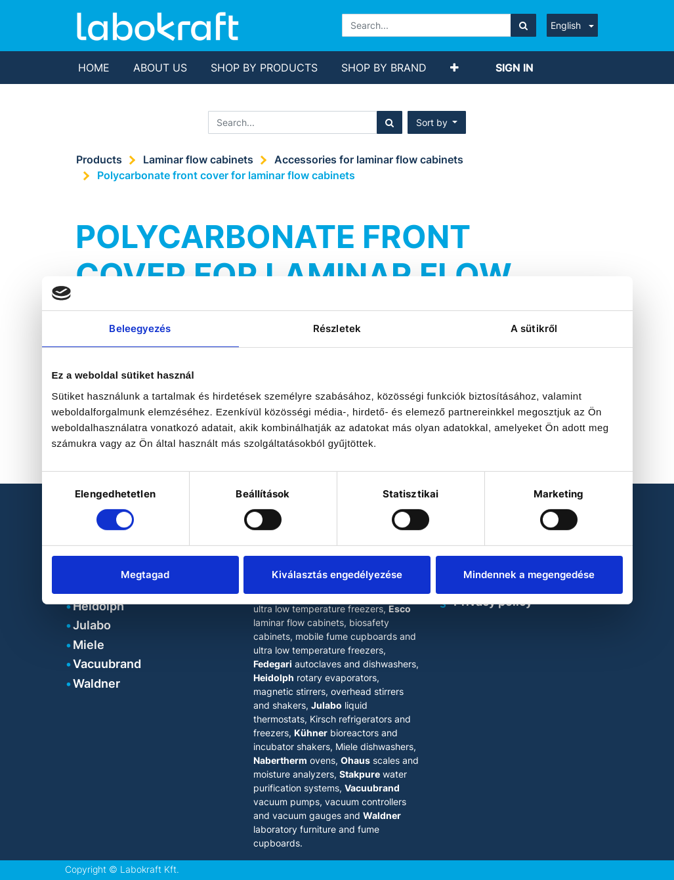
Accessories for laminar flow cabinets (368, 159)
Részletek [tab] (337, 328)
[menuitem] (94, 67)
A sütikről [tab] (534, 328)
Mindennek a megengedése (529, 574)
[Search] (523, 25)
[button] (454, 67)
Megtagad (145, 574)
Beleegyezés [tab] (140, 328)
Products (99, 159)
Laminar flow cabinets (198, 159)
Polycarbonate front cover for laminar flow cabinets (226, 175)
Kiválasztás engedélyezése (337, 574)
